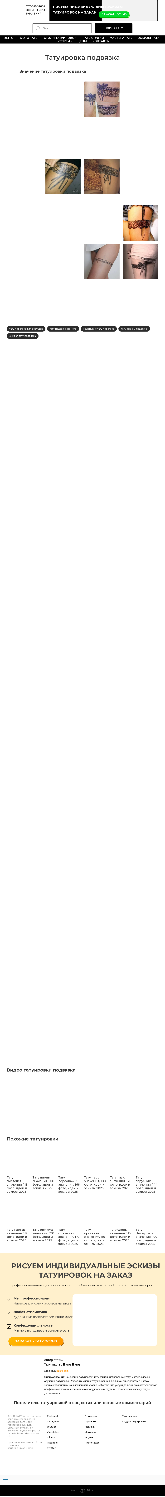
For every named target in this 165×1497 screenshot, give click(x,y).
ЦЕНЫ (82, 41)
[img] (129, 10)
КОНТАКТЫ (101, 41)
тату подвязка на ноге (64, 329)
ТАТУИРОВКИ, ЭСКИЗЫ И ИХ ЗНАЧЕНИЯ (35, 10)
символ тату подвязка (23, 336)
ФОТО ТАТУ (28, 37)
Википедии (62, 1372)
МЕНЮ (8, 37)
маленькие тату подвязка (100, 329)
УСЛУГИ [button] (64, 41)
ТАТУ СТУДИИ (93, 37)
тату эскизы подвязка (137, 329)
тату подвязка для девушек (26, 329)
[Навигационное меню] (5, 1481)
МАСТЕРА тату (121, 37)
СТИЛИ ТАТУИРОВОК (60, 37)
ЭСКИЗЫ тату (148, 37)
